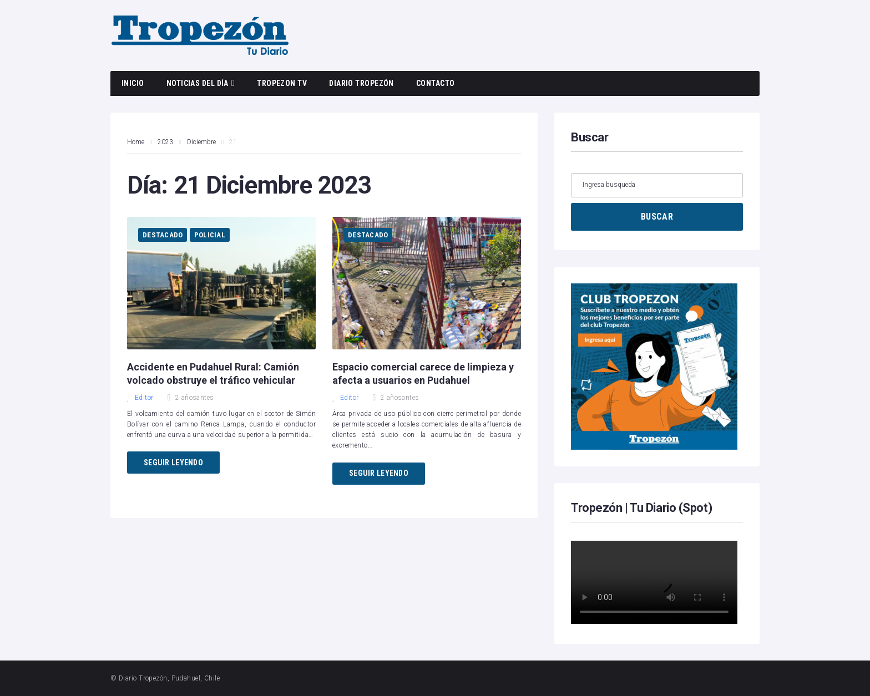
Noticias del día (197, 83)
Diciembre (201, 142)
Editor (140, 398)
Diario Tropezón (361, 83)
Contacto (435, 83)
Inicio (133, 83)
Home (135, 142)
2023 (165, 142)
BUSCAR (657, 216)
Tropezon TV (282, 83)
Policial (209, 235)
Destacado (163, 235)
